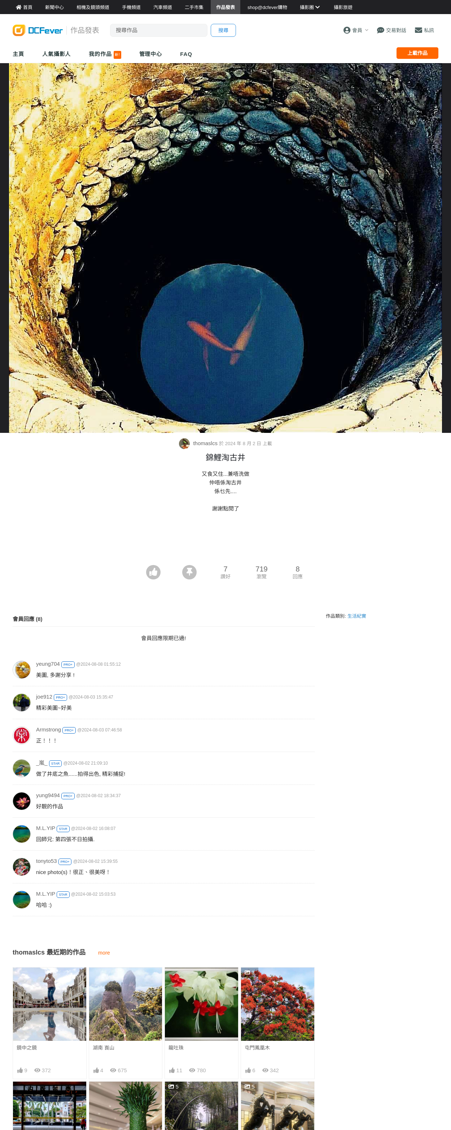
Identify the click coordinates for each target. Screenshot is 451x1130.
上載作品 (417, 53)
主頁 (18, 54)
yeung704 (48, 664)
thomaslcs (199, 443)
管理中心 (150, 54)
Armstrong (48, 729)
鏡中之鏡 (27, 1048)
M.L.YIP (45, 828)
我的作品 (105, 55)
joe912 (44, 697)
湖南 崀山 (103, 1048)
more (104, 953)
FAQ (186, 54)
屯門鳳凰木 (257, 1048)
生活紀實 (356, 616)
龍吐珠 (176, 1048)
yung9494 (48, 795)
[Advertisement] (225, 545)
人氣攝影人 (56, 54)
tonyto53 (46, 861)
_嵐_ (42, 763)
